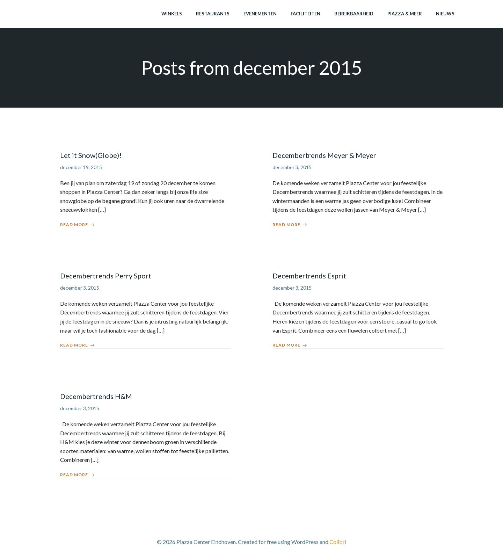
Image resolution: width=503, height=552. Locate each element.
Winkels (171, 13)
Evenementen (260, 13)
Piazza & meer (404, 13)
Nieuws (445, 13)
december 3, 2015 (292, 167)
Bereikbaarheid (353, 13)
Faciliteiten (305, 13)
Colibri (337, 541)
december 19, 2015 (81, 167)
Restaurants (212, 13)
